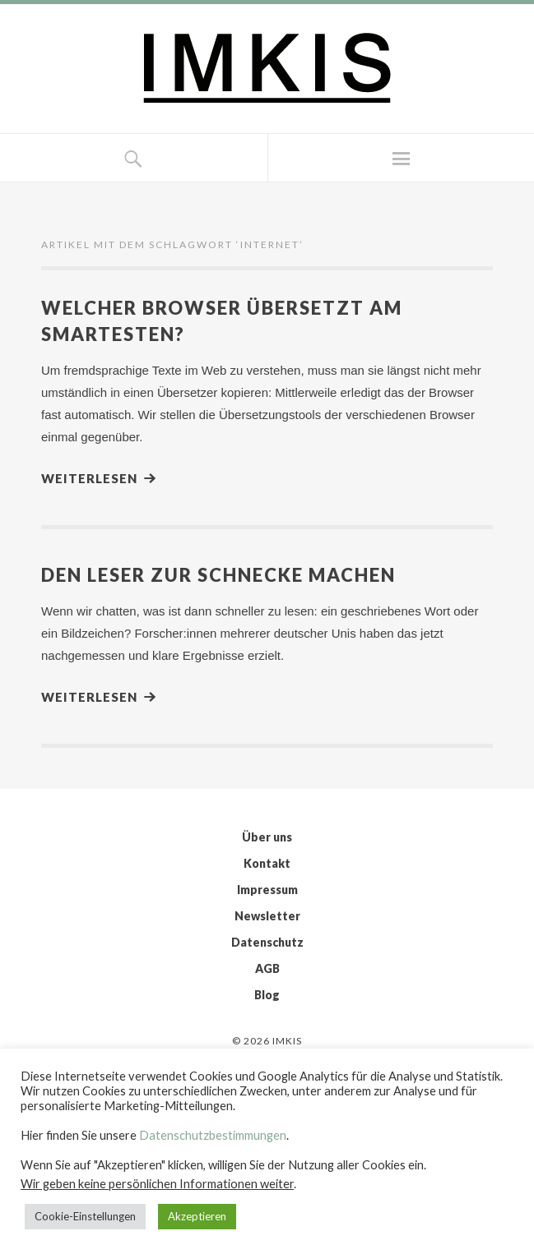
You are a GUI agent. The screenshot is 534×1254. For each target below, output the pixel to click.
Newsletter (267, 916)
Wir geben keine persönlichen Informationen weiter (157, 1184)
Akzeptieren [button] (197, 1216)
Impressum (267, 890)
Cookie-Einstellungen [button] (85, 1216)
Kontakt (267, 863)
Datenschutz (267, 942)
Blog (267, 995)
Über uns (267, 837)
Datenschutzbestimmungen (212, 1135)
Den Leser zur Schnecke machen (218, 575)
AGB (267, 968)
